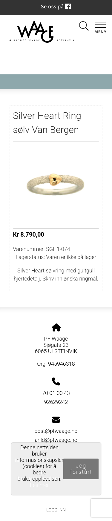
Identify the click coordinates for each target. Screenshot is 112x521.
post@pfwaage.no (56, 431)
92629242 (56, 402)
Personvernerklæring (56, 496)
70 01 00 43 (56, 393)
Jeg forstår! (81, 468)
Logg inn (55, 510)
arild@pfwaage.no (56, 440)
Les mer (39, 485)
